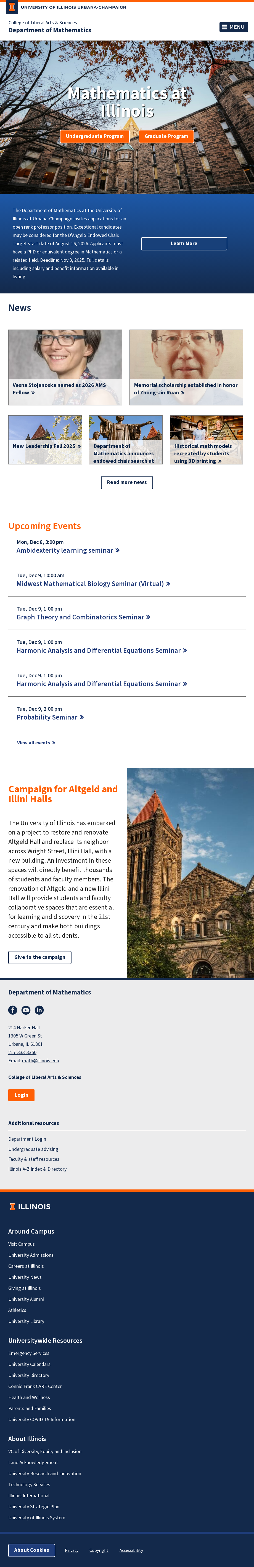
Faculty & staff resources (33, 1159)
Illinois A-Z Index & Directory (37, 1169)
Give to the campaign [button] (39, 957)
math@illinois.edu (40, 1060)
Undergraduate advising (33, 1149)
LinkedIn (39, 1010)
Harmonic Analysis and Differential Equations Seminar (99, 651)
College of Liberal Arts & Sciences (43, 23)
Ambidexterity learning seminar (65, 550)
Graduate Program (166, 136)
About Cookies (31, 1550)
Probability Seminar (47, 717)
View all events (33, 742)
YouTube (26, 1010)
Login (21, 1095)
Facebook (13, 1010)
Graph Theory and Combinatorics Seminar (80, 617)
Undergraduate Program (95, 136)
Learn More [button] (184, 243)
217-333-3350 (22, 1052)
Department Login (27, 1139)
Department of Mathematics (50, 30)
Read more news (127, 482)
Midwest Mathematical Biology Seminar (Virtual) (90, 584)
